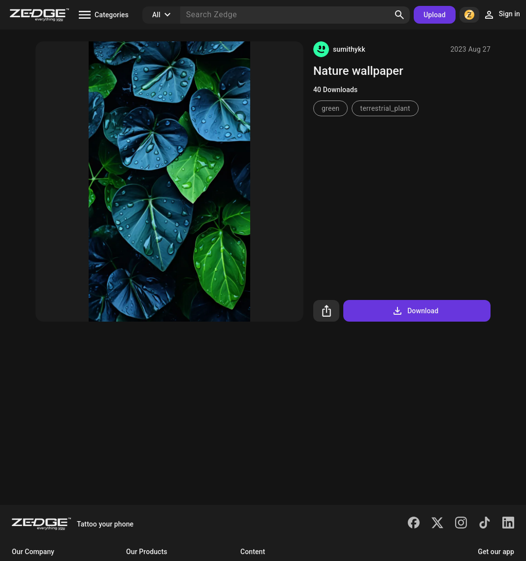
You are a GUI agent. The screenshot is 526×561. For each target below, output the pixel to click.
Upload (435, 15)
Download (415, 311)
